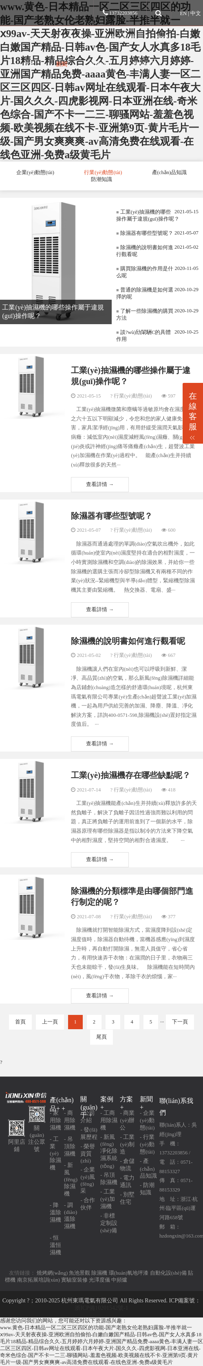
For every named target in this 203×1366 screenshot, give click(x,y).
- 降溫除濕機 (55, 1212)
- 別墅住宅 (127, 1198)
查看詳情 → (100, 484)
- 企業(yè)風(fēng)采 (87, 1180)
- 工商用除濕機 (108, 1120)
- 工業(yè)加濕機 (107, 1199)
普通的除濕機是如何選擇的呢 (144, 293)
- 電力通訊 (127, 1181)
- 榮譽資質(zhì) (87, 1153)
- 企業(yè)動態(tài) (147, 1120)
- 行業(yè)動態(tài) (147, 1144)
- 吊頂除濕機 (69, 1146)
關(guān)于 (122, 38)
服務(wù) (100, 64)
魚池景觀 (79, 1273)
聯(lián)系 (144, 64)
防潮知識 (101, 179)
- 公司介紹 (87, 1116)
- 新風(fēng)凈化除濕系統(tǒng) (108, 1151)
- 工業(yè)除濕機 (55, 1153)
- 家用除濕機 (55, 1120)
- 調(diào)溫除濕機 (70, 1215)
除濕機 (99, 1273)
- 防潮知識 (147, 1189)
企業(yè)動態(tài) (35, 172)
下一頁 (180, 1022)
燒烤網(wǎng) (52, 1273)
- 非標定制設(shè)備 (108, 1223)
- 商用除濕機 (69, 1120)
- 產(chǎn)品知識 (148, 1168)
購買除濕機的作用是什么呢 (144, 272)
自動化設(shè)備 (168, 1273)
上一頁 (50, 1022)
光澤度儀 (99, 1280)
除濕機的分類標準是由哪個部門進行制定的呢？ (132, 896)
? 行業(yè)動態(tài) (131, 396)
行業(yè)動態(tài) (103, 172)
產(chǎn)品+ (72, 38)
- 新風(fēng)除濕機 (70, 1179)
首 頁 (29, 38)
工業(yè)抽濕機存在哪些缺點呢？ (130, 775)
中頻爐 (119, 1280)
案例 (162, 38)
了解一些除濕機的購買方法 (144, 314)
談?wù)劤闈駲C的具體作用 (143, 335)
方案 (29, 64)
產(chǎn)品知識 (169, 172)
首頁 (20, 1022)
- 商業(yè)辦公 (127, 1120)
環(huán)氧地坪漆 (129, 1273)
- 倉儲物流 (127, 1164)
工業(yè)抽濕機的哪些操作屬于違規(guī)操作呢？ (147, 215)
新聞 (61, 64)
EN (183, 13)
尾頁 (101, 1037)
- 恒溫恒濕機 (55, 1245)
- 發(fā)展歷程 (88, 1133)
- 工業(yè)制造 (127, 1144)
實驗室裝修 (74, 1280)
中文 (195, 13)
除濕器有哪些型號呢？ (144, 233)
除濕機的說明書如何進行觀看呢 (144, 251)
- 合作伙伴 (87, 1204)
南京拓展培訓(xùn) (38, 1280)
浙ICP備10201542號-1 (101, 1308)
